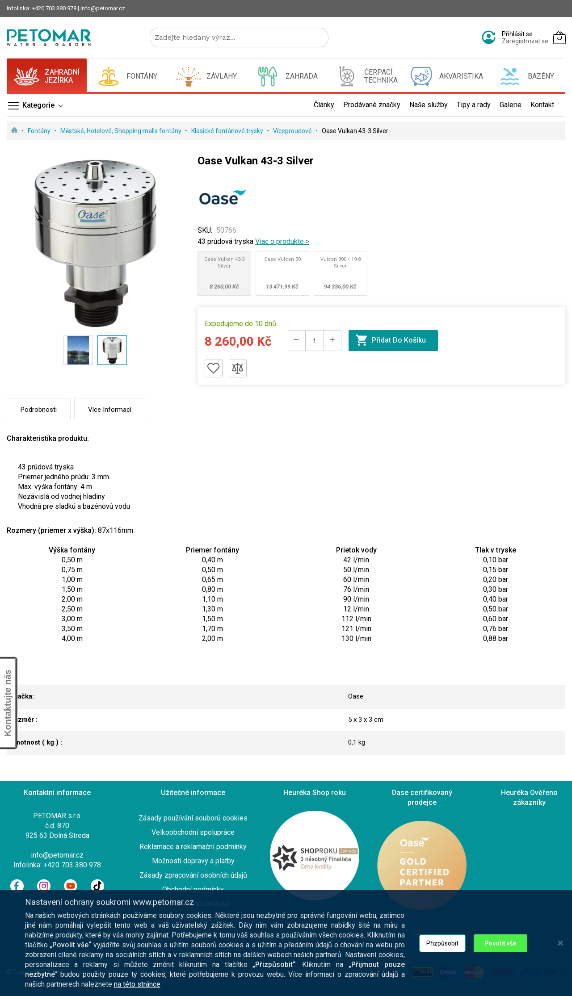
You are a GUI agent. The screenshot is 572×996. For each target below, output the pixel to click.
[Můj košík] (559, 37)
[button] (78, 350)
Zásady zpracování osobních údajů (193, 875)
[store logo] (49, 37)
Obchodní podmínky (193, 889)
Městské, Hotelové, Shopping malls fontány (121, 130)
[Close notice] (560, 948)
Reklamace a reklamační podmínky (193, 846)
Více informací (109, 410)
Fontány (40, 130)
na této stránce (137, 989)
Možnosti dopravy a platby (193, 861)
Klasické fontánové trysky (228, 130)
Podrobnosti (39, 410)
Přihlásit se (517, 34)
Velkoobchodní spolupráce (193, 832)
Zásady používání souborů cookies (193, 818)
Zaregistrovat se (525, 41)
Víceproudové (293, 130)
